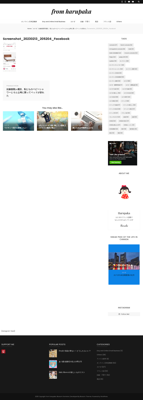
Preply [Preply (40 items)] (112, 57)
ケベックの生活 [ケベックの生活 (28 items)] (114, 109)
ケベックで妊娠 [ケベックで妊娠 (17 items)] (114, 105)
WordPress (104, 396)
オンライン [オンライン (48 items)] (124, 61)
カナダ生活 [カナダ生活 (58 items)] (113, 97)
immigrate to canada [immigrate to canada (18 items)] (117, 49)
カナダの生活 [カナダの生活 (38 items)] (129, 93)
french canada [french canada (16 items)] (126, 45)
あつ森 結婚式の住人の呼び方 (70, 361)
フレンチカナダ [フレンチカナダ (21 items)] (114, 117)
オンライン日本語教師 (29, 21)
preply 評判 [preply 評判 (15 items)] (123, 57)
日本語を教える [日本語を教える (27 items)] (114, 125)
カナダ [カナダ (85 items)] (127, 81)
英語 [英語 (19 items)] (120, 133)
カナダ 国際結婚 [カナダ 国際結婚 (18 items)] (132, 85)
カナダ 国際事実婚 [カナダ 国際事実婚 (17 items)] (115, 85)
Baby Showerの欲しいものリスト (72, 372)
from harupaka (71, 11)
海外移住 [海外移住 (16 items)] (133, 129)
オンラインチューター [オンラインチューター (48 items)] (116, 65)
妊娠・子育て (85, 21)
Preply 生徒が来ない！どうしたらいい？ (75, 351)
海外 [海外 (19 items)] (123, 129)
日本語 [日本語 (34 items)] (112, 121)
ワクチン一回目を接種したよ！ (16, 128)
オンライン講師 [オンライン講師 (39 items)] (114, 81)
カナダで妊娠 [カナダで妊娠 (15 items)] (127, 89)
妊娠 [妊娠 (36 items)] (126, 117)
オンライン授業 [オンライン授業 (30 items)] (131, 69)
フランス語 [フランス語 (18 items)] (126, 113)
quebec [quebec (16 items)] (112, 61)
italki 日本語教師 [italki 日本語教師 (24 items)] (115, 53)
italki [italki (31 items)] (131, 49)
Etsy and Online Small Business (53, 21)
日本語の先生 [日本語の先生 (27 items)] (124, 121)
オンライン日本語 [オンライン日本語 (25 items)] (115, 73)
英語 (96, 21)
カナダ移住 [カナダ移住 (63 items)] (113, 101)
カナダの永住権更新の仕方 (124, 275)
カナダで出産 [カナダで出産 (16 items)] (114, 89)
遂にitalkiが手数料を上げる (83, 128)
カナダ (73, 21)
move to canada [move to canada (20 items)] (131, 53)
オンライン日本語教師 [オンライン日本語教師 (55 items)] (116, 77)
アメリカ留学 (101, 359)
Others (119, 21)
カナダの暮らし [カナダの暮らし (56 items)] (114, 93)
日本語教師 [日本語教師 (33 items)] (113, 129)
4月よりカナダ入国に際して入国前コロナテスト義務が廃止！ (52, 127)
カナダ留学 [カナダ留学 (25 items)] (126, 97)
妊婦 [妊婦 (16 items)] (134, 117)
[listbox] (124, 272)
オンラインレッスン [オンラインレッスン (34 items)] (116, 69)
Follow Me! (124, 314)
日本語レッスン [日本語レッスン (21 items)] (129, 125)
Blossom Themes (86, 396)
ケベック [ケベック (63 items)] (125, 101)
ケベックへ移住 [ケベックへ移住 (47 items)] (129, 109)
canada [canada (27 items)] (113, 45)
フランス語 (107, 21)
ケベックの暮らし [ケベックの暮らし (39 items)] (129, 105)
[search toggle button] (138, 1)
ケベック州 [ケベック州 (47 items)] (113, 113)
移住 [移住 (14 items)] (111, 133)
